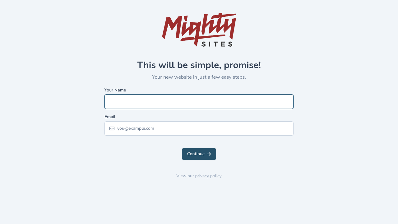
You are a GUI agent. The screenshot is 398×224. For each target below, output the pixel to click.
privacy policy (208, 176)
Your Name (115, 90)
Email (109, 117)
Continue (199, 154)
